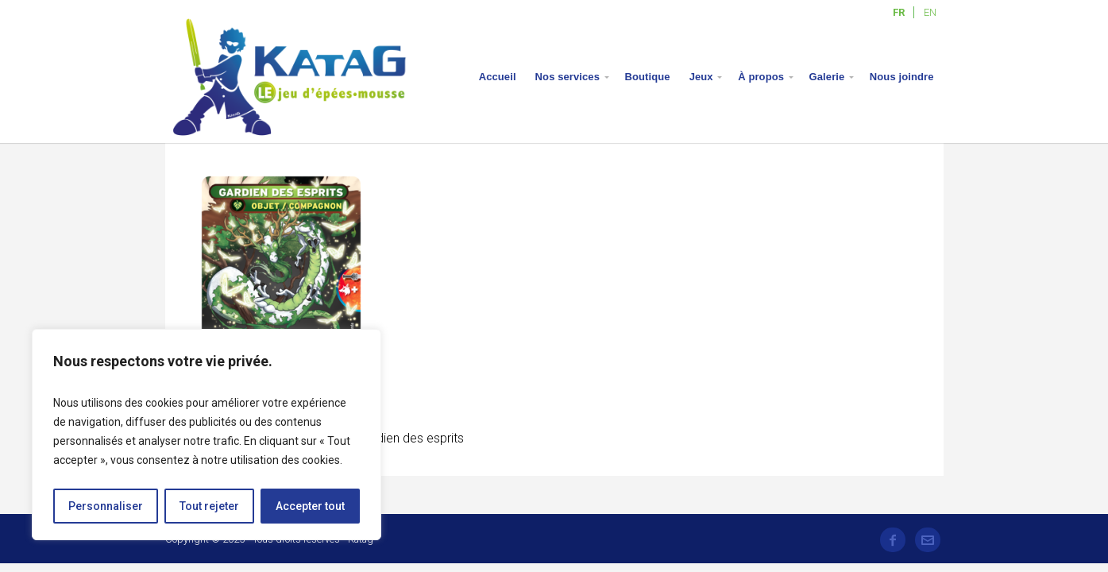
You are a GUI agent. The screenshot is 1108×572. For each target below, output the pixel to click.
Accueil (497, 77)
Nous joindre (902, 77)
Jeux (701, 77)
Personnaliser (105, 506)
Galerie (827, 77)
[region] (206, 434)
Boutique (647, 77)
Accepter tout (310, 506)
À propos (761, 77)
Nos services (567, 77)
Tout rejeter (209, 506)
